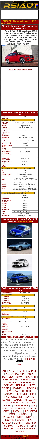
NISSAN (32, 408)
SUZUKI (8, 425)
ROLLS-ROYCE (26, 417)
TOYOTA (21, 425)
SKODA (6, 422)
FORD (5, 388)
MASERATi (31, 399)
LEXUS (6, 399)
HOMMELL (18, 388)
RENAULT (8, 417)
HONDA (31, 388)
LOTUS (17, 399)
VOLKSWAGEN (26, 428)
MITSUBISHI (18, 408)
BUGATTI (30, 376)
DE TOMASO (26, 382)
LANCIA (29, 396)
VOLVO (19, 431)
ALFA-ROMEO (17, 371)
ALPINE (32, 371)
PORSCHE (24, 414)
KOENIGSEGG (25, 394)
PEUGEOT (31, 411)
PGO (12, 414)
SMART (18, 422)
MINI (5, 408)
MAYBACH (12, 402)
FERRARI (21, 385)
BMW (19, 376)
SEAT (30, 420)
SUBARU (31, 422)
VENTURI (8, 428)
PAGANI (17, 411)
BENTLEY (7, 376)
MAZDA (25, 402)
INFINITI (26, 391)
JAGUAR (9, 394)
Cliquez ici (29, 358)
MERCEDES (21, 405)
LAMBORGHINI (13, 396)
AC (4, 371)
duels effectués (24, 221)
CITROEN (10, 382)
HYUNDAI (12, 391)
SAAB (20, 420)
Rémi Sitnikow (28, 436)
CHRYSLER (28, 379)
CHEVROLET (10, 379)
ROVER (9, 420)
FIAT (32, 385)
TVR (31, 425)
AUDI (30, 373)
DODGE (8, 385)
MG (33, 405)
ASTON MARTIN (15, 373)
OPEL (6, 411)
